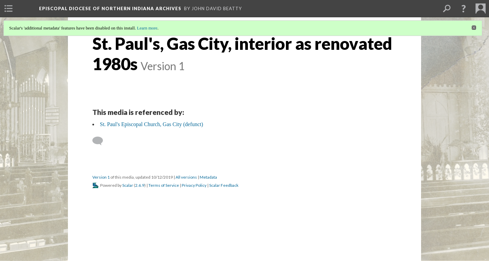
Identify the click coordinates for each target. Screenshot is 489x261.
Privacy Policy (194, 185)
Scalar (127, 185)
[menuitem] (8, 8)
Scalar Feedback (223, 185)
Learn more (147, 28)
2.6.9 (139, 185)
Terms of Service (163, 185)
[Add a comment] (100, 141)
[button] (463, 8)
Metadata (208, 177)
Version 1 (101, 177)
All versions (186, 177)
